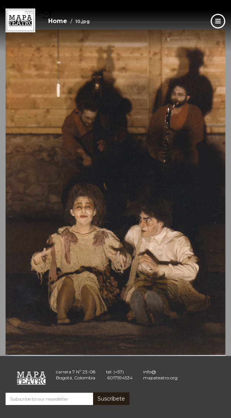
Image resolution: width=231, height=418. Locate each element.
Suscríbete (111, 398)
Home (57, 21)
